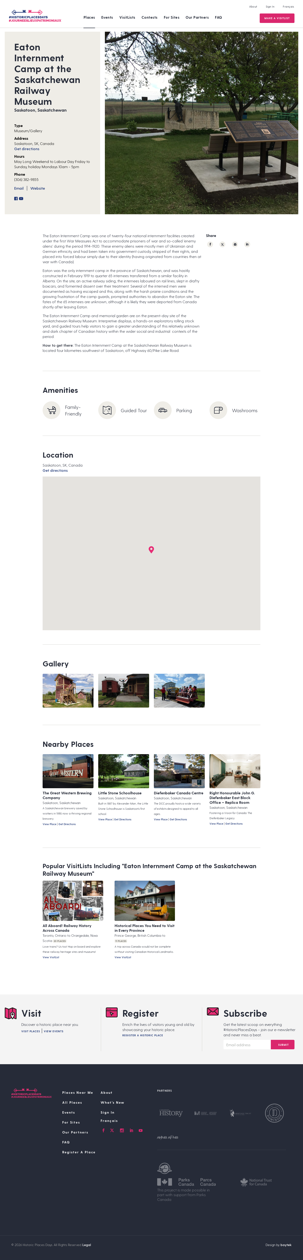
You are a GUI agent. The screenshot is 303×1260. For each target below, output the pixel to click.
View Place (49, 824)
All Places (72, 1102)
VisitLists (127, 17)
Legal (86, 1245)
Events (107, 17)
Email (19, 188)
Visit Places (30, 1031)
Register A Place (79, 1152)
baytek (286, 1245)
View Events (53, 1031)
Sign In (269, 6)
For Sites (172, 17)
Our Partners (197, 17)
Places (89, 17)
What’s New (113, 1102)
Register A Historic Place (142, 1035)
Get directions (26, 148)
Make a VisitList (276, 18)
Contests (150, 17)
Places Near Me (77, 1092)
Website (37, 188)
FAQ (218, 17)
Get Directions (67, 824)
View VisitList (51, 957)
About (253, 6)
